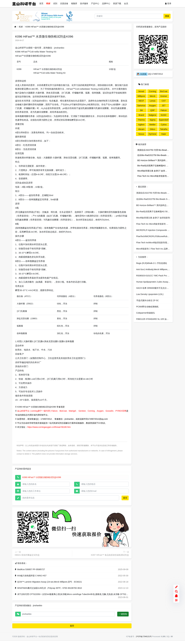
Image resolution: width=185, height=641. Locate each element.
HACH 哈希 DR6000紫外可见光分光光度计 (155, 288)
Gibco (152, 129)
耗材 (48, 3)
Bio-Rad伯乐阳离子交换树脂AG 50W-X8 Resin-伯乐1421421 (153, 165)
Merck (152, 96)
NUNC (163, 115)
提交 (125, 498)
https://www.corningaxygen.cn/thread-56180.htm (49, 427)
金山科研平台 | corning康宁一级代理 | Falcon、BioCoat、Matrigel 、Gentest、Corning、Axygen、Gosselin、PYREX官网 (71, 411)
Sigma (152, 120)
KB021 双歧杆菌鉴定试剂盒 (27, 555)
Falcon (164, 110)
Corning (152, 91)
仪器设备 (64, 3)
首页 (41, 3)
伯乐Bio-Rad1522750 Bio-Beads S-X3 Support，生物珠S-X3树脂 (153, 155)
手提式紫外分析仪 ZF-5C (147, 300)
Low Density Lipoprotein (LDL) (149, 294)
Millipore (141, 96)
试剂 (55, 3)
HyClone (152, 134)
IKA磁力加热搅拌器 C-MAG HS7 (31, 575)
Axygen (152, 105)
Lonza (152, 101)
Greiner (163, 96)
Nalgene (152, 115)
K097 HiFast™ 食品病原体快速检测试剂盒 (110, 555)
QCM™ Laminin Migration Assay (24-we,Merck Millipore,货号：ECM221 (49, 582)
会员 (126, 3)
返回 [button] (72, 626)
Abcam (141, 129)
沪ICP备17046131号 (144, 637)
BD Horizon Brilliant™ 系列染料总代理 (153, 160)
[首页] (15, 26)
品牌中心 (106, 3)
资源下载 (117, 3)
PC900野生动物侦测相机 (147, 306)
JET (163, 105)
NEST (141, 101)
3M (141, 110)
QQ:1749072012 (149, 74)
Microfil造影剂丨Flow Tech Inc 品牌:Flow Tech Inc (158, 249)
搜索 (167, 16)
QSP (152, 110)
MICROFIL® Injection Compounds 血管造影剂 (157, 230)
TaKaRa (163, 129)
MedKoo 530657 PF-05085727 (31, 569)
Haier (163, 134)
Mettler (152, 124)
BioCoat (163, 91)
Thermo (141, 120)
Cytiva (163, 124)
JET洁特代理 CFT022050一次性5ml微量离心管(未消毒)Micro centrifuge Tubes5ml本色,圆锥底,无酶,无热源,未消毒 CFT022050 (74, 594)
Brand (141, 115)
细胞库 (74, 3)
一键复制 (123, 614)
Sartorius (141, 105)
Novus (141, 134)
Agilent (141, 124)
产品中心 (95, 3)
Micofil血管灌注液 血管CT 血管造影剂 (153, 171)
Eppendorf (163, 120)
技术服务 (84, 3)
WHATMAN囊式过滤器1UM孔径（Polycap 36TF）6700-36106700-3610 (49, 588)
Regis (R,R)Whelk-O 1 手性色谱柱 (151, 263)
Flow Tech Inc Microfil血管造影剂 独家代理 (153, 176)
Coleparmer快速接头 (145, 313)
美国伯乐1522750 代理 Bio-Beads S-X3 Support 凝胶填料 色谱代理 (153, 150)
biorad (141, 91)
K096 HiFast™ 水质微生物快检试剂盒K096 (44, 27)
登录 (168, 3)
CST (164, 101)
